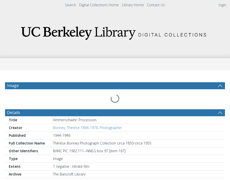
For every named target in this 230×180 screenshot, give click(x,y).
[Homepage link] (115, 32)
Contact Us (156, 4)
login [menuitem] (222, 4)
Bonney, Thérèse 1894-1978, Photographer (87, 118)
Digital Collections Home (99, 4)
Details (13, 103)
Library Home (133, 4)
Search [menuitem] (70, 4)
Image (13, 85)
